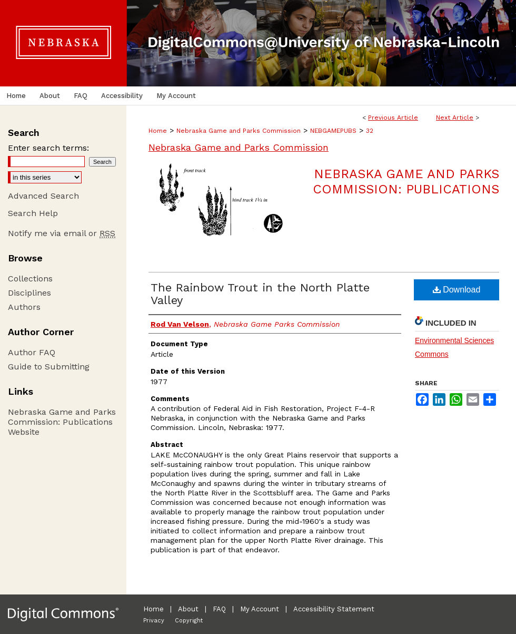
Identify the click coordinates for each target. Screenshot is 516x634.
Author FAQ (31, 352)
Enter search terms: (48, 148)
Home (157, 130)
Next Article (454, 117)
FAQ (219, 609)
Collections (30, 279)
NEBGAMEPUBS (333, 130)
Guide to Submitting (49, 367)
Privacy (153, 620)
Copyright (189, 620)
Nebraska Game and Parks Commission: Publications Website (62, 422)
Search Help (33, 213)
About (188, 609)
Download (457, 289)
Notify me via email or (61, 233)
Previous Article (393, 117)
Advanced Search (43, 196)
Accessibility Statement (333, 609)
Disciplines (29, 293)
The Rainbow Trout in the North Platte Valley (260, 294)
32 (369, 130)
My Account (259, 609)
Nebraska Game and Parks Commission (238, 130)
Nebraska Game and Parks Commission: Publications (406, 182)
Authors (24, 307)
